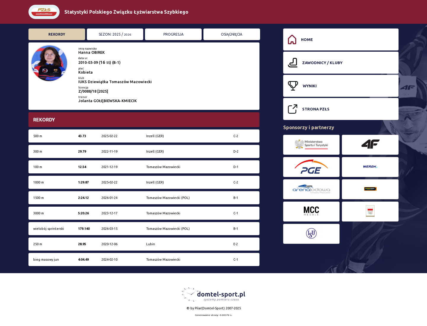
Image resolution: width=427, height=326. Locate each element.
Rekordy (56, 34)
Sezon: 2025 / (115, 34)
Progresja (173, 34)
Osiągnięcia (231, 34)
